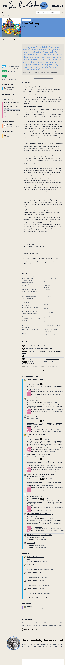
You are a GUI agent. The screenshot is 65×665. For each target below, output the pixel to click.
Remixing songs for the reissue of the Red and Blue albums (16, 114)
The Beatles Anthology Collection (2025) (39, 535)
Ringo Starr (49, 386)
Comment (25, 657)
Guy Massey (55, 464)
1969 (9, 73)
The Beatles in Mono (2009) (52, 359)
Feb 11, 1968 (39, 391)
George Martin (51, 387)
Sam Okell (61, 523)
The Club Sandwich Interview (13, 124)
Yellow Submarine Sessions (35, 557)
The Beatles (10, 89)
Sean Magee (30, 465)
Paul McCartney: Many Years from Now (42, 72)
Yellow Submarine (11, 87)
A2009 (24, 351)
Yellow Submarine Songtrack (42, 356)
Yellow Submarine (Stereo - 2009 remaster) (40, 474)
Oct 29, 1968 (37, 394)
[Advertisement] (11, 54)
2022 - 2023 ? (38, 530)
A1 (23, 348)
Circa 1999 (37, 451)
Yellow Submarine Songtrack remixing (12, 110)
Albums (15, 40)
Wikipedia (27, 82)
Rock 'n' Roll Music (33, 416)
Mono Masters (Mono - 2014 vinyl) (37, 494)
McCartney (34, 26)
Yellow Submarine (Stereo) (43, 345)
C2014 (24, 361)
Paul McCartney (30, 386)
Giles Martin (43, 523)
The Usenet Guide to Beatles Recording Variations (37, 241)
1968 (14, 77)
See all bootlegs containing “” (37, 597)
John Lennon (59, 386)
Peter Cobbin (41, 445)
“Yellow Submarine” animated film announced (16, 134)
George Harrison (40, 387)
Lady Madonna (31, 145)
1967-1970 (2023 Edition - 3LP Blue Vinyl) (48, 366)
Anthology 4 (31, 543)
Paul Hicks (43, 444)
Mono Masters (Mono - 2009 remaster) (39, 454)
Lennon (29, 26)
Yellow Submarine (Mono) (11, 68)
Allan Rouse (43, 465)
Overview (6, 40)
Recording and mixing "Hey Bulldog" (11, 102)
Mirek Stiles (60, 444)
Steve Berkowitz (56, 503)
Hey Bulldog (30, 606)
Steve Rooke (30, 485)
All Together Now (47, 200)
